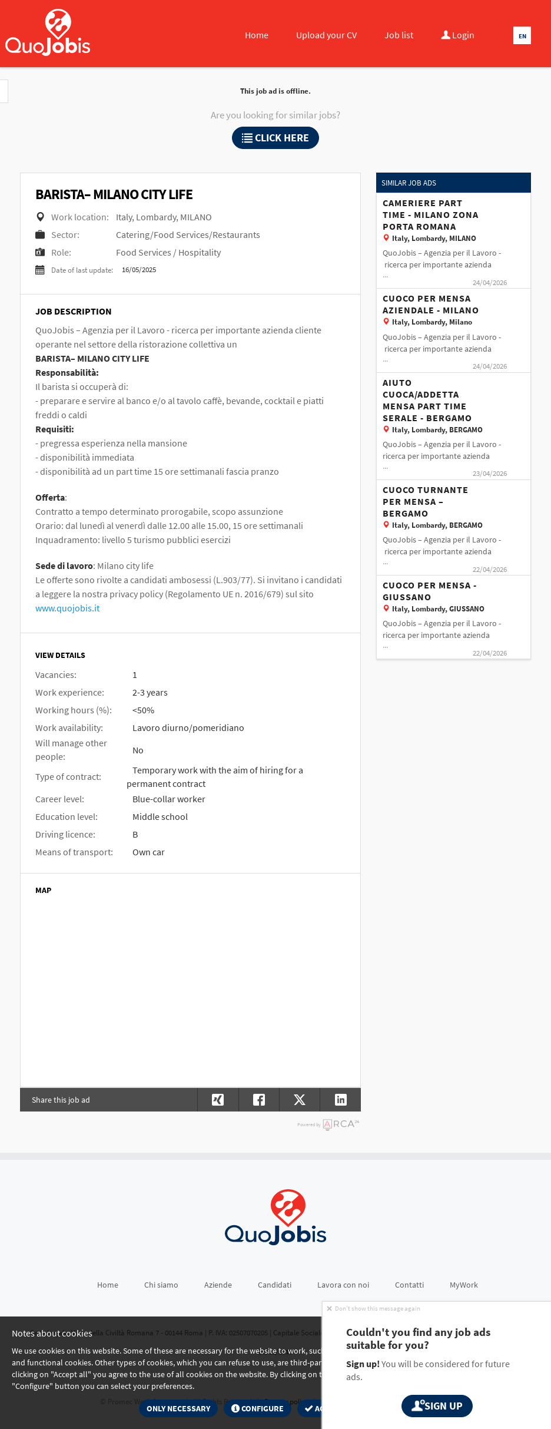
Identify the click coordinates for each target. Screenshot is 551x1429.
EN (522, 36)
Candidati (274, 1284)
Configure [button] (257, 1408)
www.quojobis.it (67, 608)
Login (457, 35)
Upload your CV (326, 35)
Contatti (409, 1284)
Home (256, 35)
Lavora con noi (343, 1284)
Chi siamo (161, 1284)
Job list (398, 35)
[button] (340, 1100)
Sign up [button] (436, 1406)
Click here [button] (275, 137)
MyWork (464, 1284)
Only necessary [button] (178, 1408)
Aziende (218, 1284)
